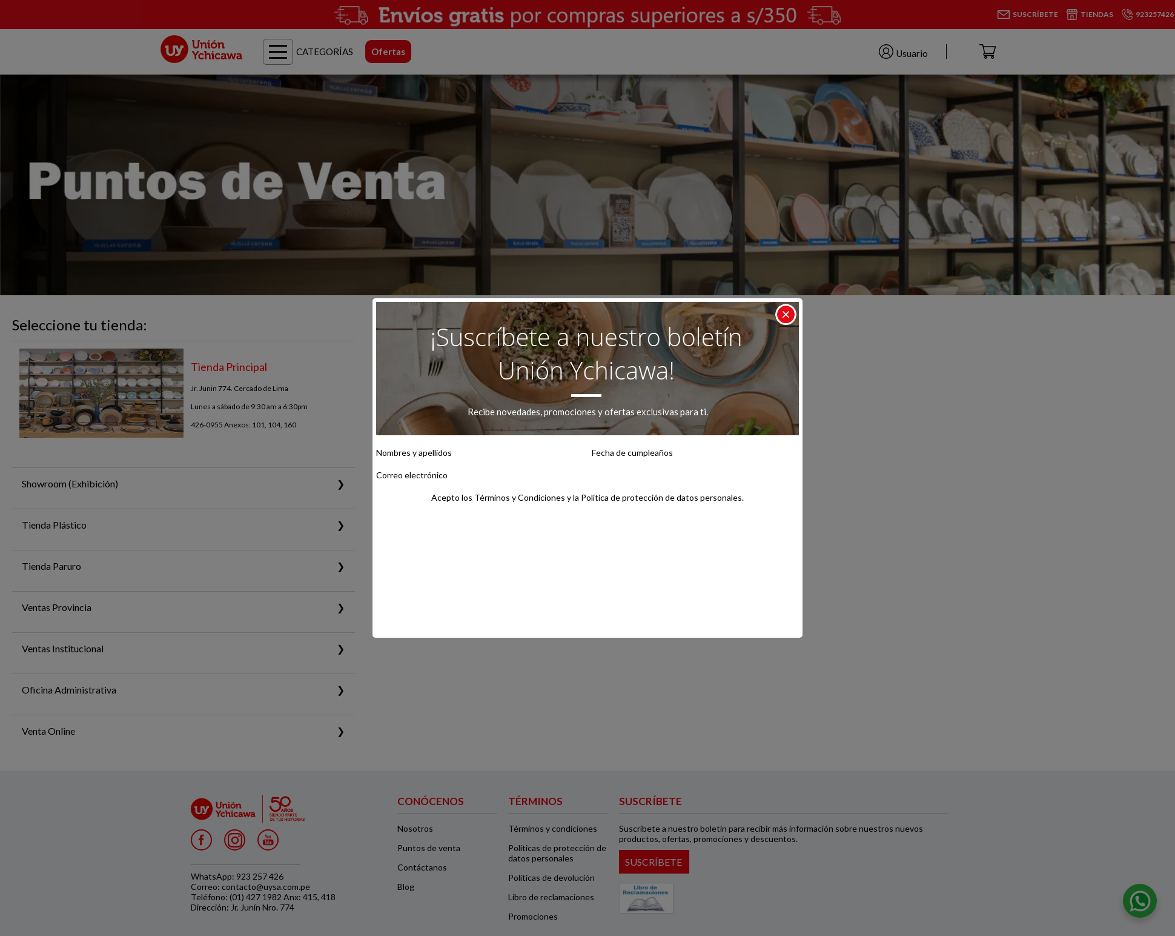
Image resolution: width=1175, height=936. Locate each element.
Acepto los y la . (587, 497)
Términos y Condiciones (519, 497)
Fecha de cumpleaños (632, 452)
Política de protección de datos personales (661, 497)
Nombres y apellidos (414, 452)
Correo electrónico (412, 475)
